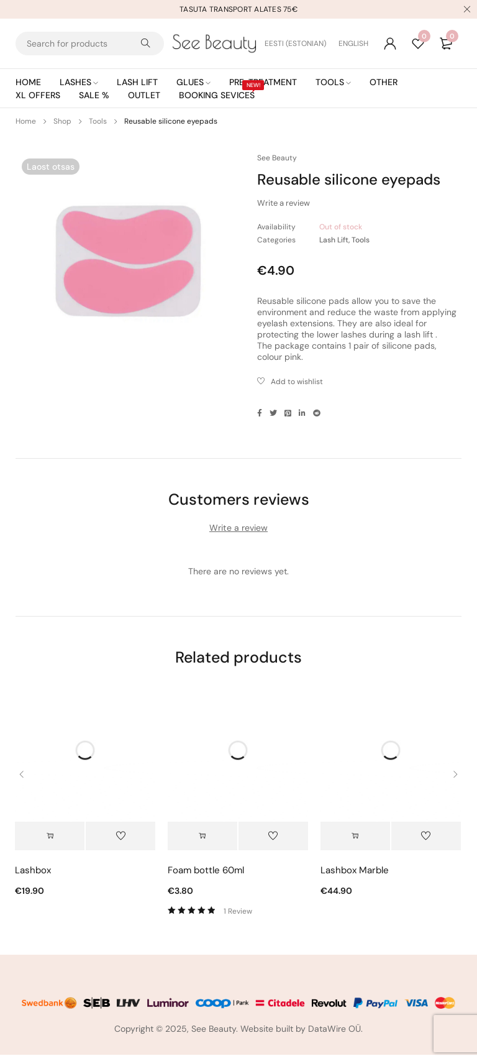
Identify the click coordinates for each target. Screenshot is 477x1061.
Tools (98, 121)
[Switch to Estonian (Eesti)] (301, 43)
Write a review (283, 203)
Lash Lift (333, 240)
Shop (62, 121)
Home (26, 121)
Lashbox (33, 876)
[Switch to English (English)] (353, 43)
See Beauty (277, 158)
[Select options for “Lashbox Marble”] (355, 842)
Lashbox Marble (354, 876)
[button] (49, 842)
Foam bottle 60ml (206, 876)
